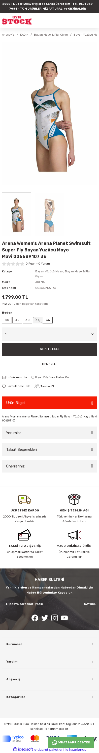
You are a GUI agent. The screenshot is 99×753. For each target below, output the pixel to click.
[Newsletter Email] (49, 604)
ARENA (40, 282)
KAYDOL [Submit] (90, 604)
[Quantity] (49, 334)
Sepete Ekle (49, 349)
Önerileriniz (15, 466)
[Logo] (16, 20)
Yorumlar (13, 433)
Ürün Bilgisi (15, 403)
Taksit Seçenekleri (21, 449)
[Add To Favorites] (16, 386)
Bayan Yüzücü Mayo (49, 271)
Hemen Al (49, 364)
